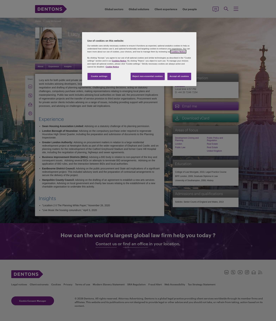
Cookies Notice (178, 52)
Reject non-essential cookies (148, 76)
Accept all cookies (179, 76)
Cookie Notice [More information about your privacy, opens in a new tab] (112, 67)
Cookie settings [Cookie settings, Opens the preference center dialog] (99, 76)
